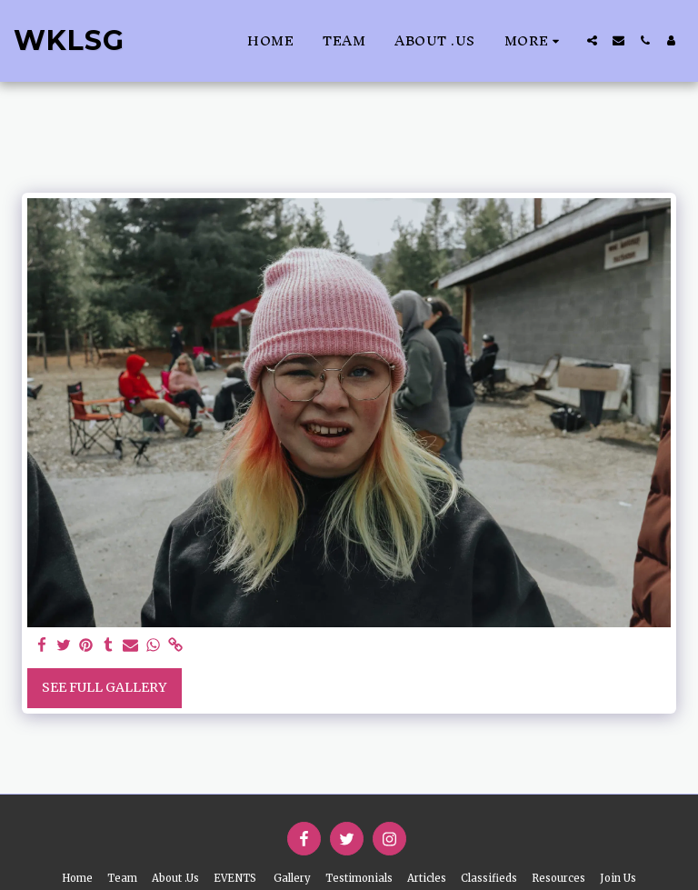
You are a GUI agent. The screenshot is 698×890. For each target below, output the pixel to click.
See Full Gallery (104, 687)
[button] (592, 40)
